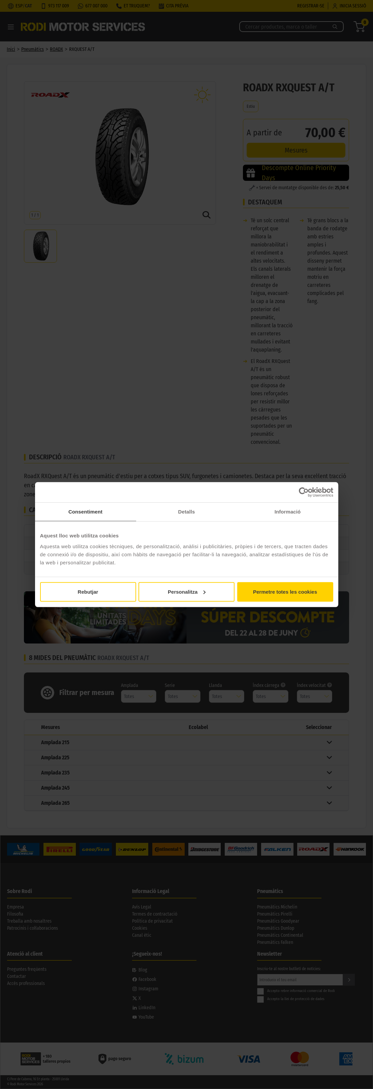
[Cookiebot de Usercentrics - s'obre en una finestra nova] (303, 492)
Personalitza (187, 591)
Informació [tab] (288, 512)
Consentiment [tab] (85, 512)
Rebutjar (88, 591)
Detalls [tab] (186, 512)
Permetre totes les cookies (285, 591)
